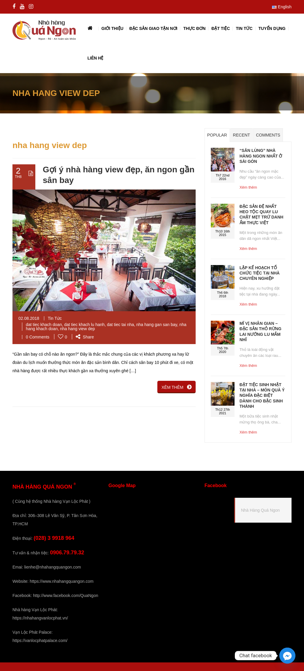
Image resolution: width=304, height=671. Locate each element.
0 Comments (37, 337)
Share (85, 337)
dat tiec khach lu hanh (84, 324)
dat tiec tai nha (120, 324)
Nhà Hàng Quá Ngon (260, 510)
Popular (217, 135)
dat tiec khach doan (44, 324)
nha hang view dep (77, 328)
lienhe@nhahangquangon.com (52, 567)
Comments (268, 135)
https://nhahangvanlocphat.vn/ (40, 618)
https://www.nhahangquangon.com (62, 581)
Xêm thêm (248, 187)
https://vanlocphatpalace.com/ (39, 640)
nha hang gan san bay (156, 324)
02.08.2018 (28, 318)
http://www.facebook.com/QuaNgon (65, 595)
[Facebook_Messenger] (287, 656)
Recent (241, 135)
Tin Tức (55, 318)
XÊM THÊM (176, 387)
